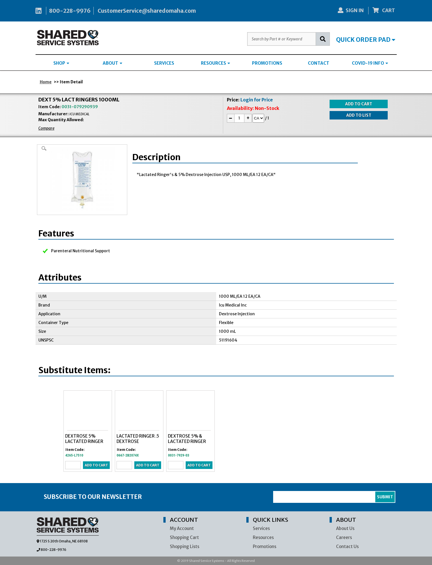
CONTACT (318, 63)
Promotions (264, 546)
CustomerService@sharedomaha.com (147, 10)
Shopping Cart (184, 537)
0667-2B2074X (128, 455)
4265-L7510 (74, 455)
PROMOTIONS (267, 63)
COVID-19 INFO (370, 63)
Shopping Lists (184, 546)
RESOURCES (215, 63)
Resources (263, 537)
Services (261, 528)
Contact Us (347, 546)
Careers (344, 537)
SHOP (61, 63)
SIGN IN (351, 10)
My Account (182, 528)
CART (383, 10)
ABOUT (112, 63)
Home (46, 81)
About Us (345, 528)
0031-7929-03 (178, 455)
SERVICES (164, 63)
